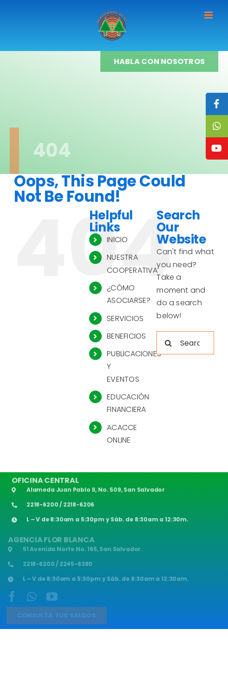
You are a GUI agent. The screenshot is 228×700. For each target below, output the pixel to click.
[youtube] (51, 596)
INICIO (117, 239)
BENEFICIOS (126, 336)
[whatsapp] (31, 596)
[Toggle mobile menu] (209, 15)
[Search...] (185, 342)
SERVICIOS (125, 318)
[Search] (168, 342)
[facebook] (11, 596)
